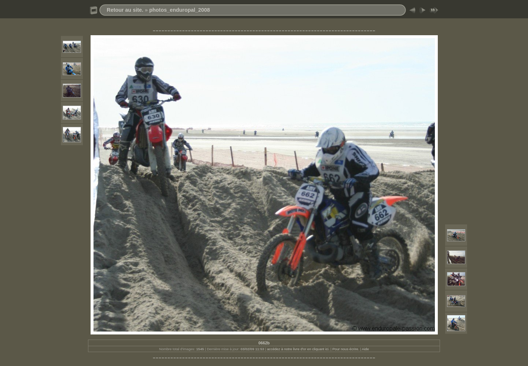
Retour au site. (125, 10)
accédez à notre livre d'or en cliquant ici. (298, 349)
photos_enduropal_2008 (179, 10)
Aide (365, 349)
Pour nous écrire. (345, 349)
